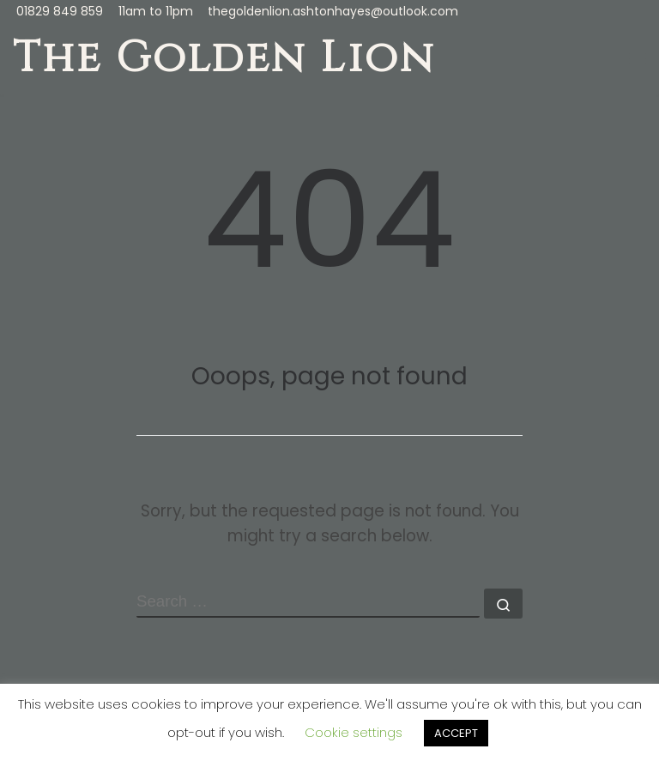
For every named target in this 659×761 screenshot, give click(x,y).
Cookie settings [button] (353, 732)
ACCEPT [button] (456, 733)
